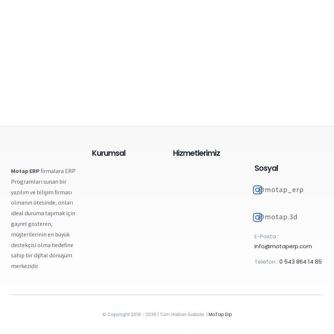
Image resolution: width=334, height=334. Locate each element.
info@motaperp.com (283, 246)
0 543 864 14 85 (300, 261)
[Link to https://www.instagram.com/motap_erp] (257, 190)
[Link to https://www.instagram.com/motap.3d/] (257, 217)
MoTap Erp (220, 314)
